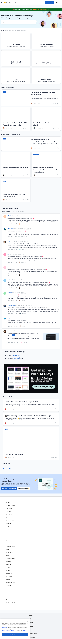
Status (7, 596)
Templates (8, 579)
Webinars (8, 561)
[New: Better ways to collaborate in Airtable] (46, 119)
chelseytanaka (11, 330)
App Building (9, 514)
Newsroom (8, 599)
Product (8, 525)
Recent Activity (6, 211)
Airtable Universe (10, 582)
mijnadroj (10, 215)
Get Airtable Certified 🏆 (24, 487)
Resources (8, 564)
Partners (8, 567)
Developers (9, 573)
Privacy (31, 625)
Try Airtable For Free (11, 602)
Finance (8, 540)
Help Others (21, 211)
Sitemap (31, 622)
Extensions (9, 511)
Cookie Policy (4, 635)
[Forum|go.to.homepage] (10, 2)
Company (8, 584)
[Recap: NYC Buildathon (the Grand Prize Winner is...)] (15, 190)
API (31, 618)
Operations (9, 531)
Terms (31, 629)
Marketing (8, 528)
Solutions (8, 522)
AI (6, 517)
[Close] (28, 628)
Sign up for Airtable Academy (9, 487)
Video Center (9, 552)
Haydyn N (10, 292)
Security (31, 614)
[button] (1, 3)
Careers (8, 590)
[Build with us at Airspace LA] (31, 143)
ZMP (9, 254)
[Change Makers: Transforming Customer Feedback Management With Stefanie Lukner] (46, 165)
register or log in (16, 355)
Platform (8, 502)
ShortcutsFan (11, 241)
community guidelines (19, 357)
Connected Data (10, 520)
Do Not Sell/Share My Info (31, 633)
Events (7, 549)
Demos (7, 555)
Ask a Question (18, 360)
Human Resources (10, 534)
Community (9, 576)
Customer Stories (10, 558)
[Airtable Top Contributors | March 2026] (15, 165)
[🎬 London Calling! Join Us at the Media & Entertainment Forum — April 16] (31, 419)
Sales (7, 537)
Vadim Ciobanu (11, 305)
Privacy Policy (5, 638)
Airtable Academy (10, 546)
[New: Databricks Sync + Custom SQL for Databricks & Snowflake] (15, 119)
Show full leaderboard (9, 469)
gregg (9, 318)
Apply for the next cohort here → (41, 9)
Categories (14, 211)
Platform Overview (10, 505)
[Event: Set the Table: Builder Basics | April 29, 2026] (31, 405)
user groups (16, 358)
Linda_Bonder (11, 228)
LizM (9, 279)
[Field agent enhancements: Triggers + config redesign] (31, 97)
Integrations (9, 508)
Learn (7, 543)
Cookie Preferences (31, 636)
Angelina (10, 267)
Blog (7, 593)
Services (8, 570)
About (7, 587)
